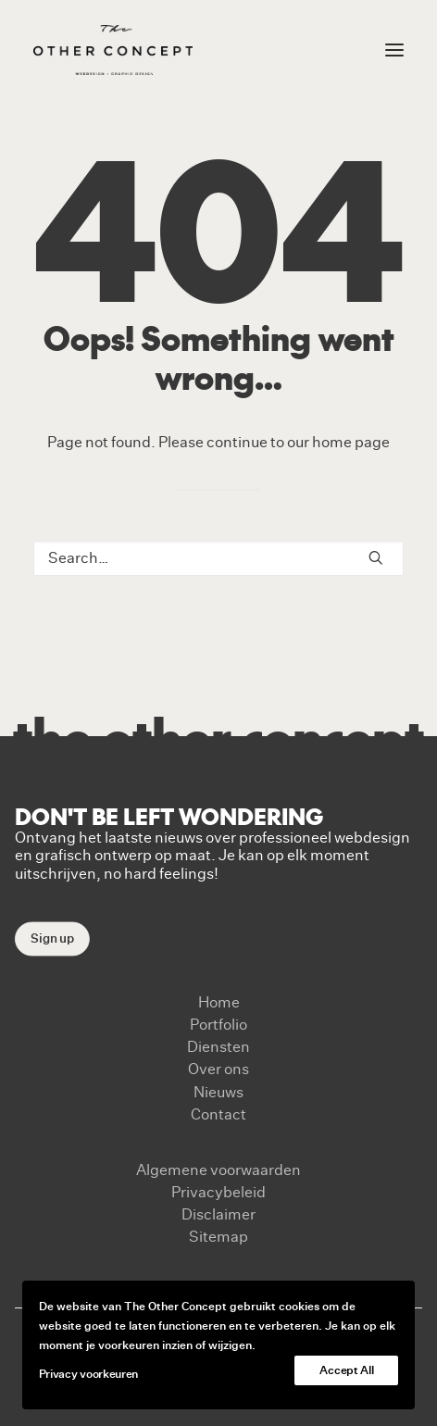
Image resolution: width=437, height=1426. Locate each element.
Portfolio (218, 1025)
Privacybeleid (218, 1192)
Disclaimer (218, 1214)
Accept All (346, 1370)
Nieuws (218, 1092)
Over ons (218, 1069)
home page (351, 442)
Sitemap (218, 1237)
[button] (376, 557)
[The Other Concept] (113, 50)
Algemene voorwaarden (218, 1170)
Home (219, 1002)
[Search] (218, 558)
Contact (218, 1114)
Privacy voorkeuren (89, 1374)
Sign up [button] (52, 938)
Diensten (218, 1047)
